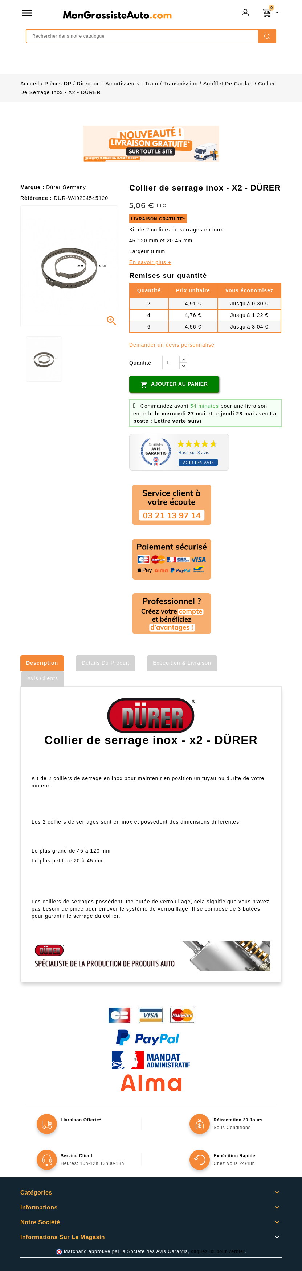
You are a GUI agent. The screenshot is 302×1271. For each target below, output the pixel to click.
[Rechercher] (151, 36)
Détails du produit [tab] (105, 663)
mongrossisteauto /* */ (117, 14)
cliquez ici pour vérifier (218, 1251)
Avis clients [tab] (42, 678)
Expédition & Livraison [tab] (182, 663)
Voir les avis (198, 462)
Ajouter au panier (174, 385)
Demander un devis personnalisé (172, 345)
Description (42, 663)
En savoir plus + (150, 262)
